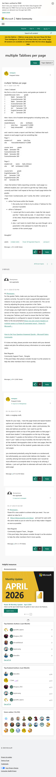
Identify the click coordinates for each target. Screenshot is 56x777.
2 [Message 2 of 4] (10, 379)
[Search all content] (38, 33)
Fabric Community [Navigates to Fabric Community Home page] (24, 18)
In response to (18, 403)
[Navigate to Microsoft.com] (7, 18)
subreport (46, 242)
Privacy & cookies (6, 757)
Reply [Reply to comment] (47, 384)
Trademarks (4, 764)
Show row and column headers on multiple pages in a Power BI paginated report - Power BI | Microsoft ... (26, 323)
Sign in (32, 28)
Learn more (6, 12)
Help (38, 28)
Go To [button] (46, 28)
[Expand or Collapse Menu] (3, 24)
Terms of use (5, 760)
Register (23, 28)
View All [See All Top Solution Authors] (7, 660)
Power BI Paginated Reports (31, 242)
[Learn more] (11, 611)
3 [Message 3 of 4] (12, 474)
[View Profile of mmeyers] (13, 73)
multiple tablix (15, 242)
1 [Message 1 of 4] (10, 247)
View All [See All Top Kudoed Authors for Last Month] (7, 704)
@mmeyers (10, 293)
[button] (35, 63)
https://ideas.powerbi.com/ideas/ (22, 518)
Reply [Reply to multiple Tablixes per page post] (47, 252)
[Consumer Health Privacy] (28, 771)
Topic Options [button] (46, 63)
